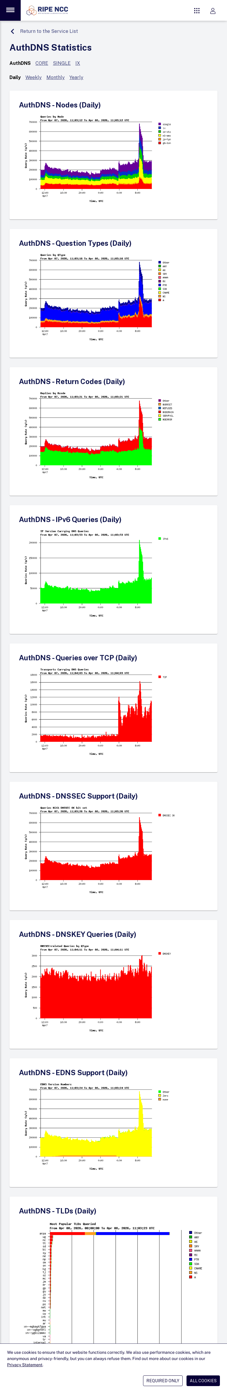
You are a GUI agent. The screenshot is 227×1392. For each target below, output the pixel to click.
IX (77, 63)
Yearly (76, 77)
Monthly (55, 77)
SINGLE (62, 63)
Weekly (33, 77)
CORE (41, 63)
